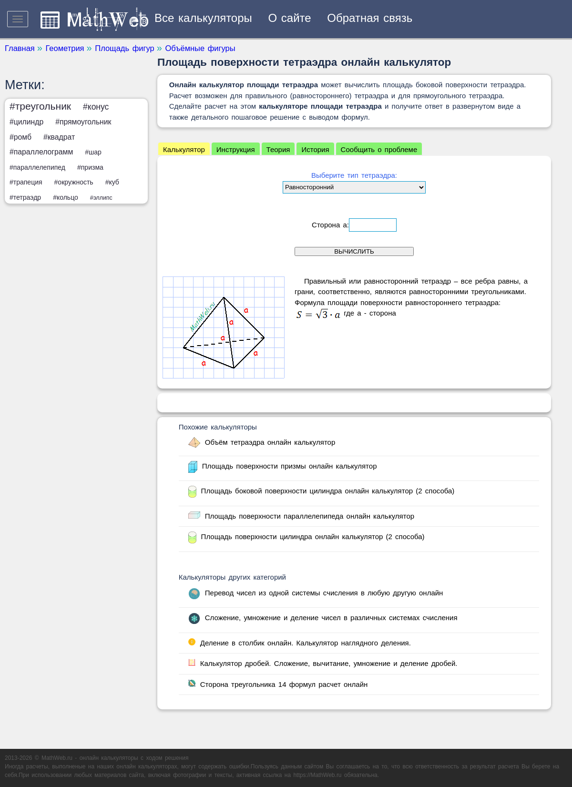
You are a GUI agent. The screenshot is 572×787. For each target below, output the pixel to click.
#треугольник (40, 106)
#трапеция (26, 182)
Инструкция (235, 149)
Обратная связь (369, 17)
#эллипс (101, 197)
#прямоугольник (83, 122)
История (315, 149)
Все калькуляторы (203, 17)
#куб (112, 182)
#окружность (73, 182)
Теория (278, 149)
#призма (90, 167)
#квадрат (59, 137)
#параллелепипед (37, 167)
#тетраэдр (25, 197)
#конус (96, 107)
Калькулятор (184, 149)
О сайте (289, 17)
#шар (93, 152)
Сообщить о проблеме (379, 149)
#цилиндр (26, 122)
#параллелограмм (41, 152)
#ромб (20, 137)
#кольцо (65, 197)
